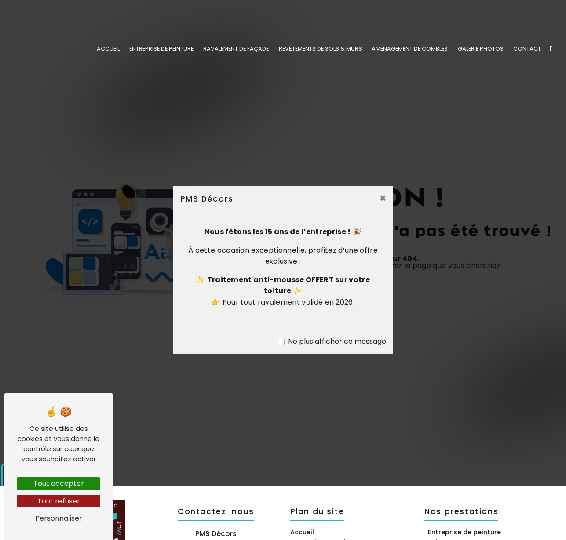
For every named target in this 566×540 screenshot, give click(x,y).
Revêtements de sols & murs (320, 48)
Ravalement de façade (236, 48)
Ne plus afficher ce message (337, 341)
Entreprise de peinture (161, 48)
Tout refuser (58, 501)
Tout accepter (58, 483)
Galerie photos (481, 48)
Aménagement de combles (410, 48)
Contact (527, 48)
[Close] (382, 198)
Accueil (108, 48)
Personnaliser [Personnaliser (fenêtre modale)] (58, 518)
